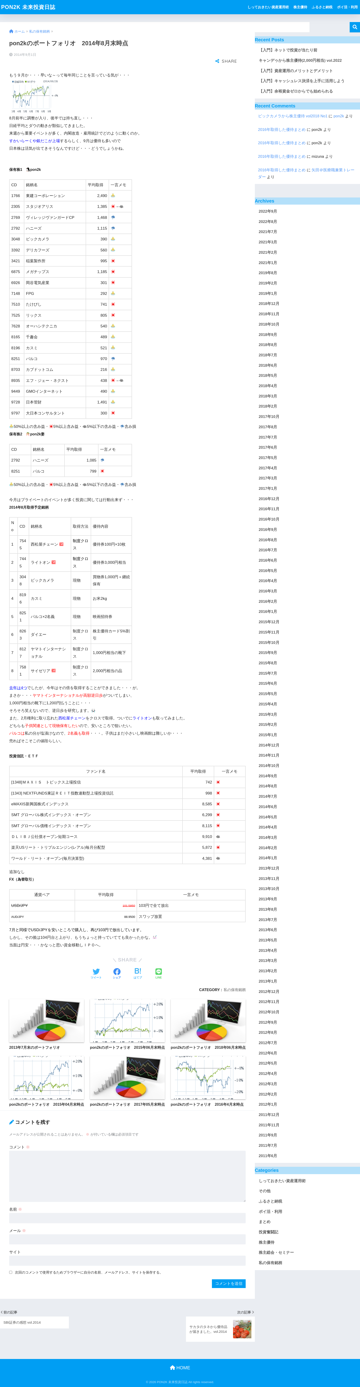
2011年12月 (269, 1115)
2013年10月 (269, 889)
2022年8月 (268, 222)
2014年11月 (269, 755)
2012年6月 (268, 1053)
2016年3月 (268, 591)
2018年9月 (268, 335)
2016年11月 (269, 509)
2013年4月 (268, 950)
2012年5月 (268, 1063)
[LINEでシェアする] (158, 974)
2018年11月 (269, 314)
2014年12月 (269, 745)
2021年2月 (268, 252)
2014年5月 (268, 817)
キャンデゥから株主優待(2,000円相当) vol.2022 (300, 60)
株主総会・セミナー (276, 1252)
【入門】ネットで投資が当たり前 (288, 50)
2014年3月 (268, 837)
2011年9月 (268, 1135)
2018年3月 (268, 396)
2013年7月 (268, 920)
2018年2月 (268, 406)
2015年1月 (268, 735)
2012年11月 (269, 1002)
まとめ (264, 1222)
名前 (15, 1209)
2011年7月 (268, 1145)
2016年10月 (269, 519)
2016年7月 (268, 550)
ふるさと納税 (322, 7)
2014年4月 (268, 827)
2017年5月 (268, 458)
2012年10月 (269, 1012)
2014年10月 (269, 766)
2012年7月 (268, 1043)
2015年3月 (268, 714)
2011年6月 (268, 1156)
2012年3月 (268, 1084)
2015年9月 (268, 653)
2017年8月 (268, 427)
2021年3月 (268, 242)
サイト (15, 1252)
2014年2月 (268, 848)
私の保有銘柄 (235, 990)
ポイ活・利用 (347, 7)
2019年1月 (268, 293)
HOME (180, 1367)
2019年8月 (268, 273)
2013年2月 (268, 971)
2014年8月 (268, 786)
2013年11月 (269, 879)
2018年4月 (268, 386)
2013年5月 (268, 940)
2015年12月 (269, 622)
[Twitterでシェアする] (96, 974)
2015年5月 (268, 694)
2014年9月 (268, 776)
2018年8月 (268, 345)
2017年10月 (269, 416)
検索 (355, 27)
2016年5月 (268, 571)
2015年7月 (268, 673)
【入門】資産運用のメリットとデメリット (296, 71)
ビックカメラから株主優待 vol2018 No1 (293, 116)
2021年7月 (268, 232)
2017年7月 (268, 437)
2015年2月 (268, 724)
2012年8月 (268, 1032)
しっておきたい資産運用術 (268, 7)
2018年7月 (268, 355)
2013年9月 (268, 899)
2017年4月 (268, 468)
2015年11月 (269, 632)
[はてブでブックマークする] (138, 974)
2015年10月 (269, 642)
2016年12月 (269, 499)
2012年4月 (268, 1073)
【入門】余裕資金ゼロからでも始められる (296, 91)
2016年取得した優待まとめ (282, 129)
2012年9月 (268, 1022)
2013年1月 (268, 981)
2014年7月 (268, 796)
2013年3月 (268, 960)
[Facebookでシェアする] (117, 974)
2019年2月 (268, 283)
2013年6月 (268, 930)
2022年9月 (268, 211)
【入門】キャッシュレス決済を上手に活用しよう (302, 81)
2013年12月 (269, 868)
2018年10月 (269, 324)
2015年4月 (268, 704)
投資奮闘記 (268, 1232)
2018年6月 (268, 365)
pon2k (339, 116)
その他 (264, 1191)
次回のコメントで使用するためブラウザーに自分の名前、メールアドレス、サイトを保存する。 (89, 1272)
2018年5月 (268, 375)
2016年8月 (268, 540)
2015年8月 (268, 663)
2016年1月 (268, 611)
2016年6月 (268, 560)
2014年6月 (268, 807)
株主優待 (300, 7)
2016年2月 (268, 601)
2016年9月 (268, 529)
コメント (19, 1147)
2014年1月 (268, 858)
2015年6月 (268, 683)
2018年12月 (269, 304)
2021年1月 (268, 263)
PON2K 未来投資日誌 (28, 7)
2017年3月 (268, 478)
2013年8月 (268, 909)
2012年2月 (268, 1094)
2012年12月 (269, 992)
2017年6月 (268, 447)
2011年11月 (269, 1125)
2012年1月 (268, 1104)
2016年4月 (268, 581)
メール (17, 1231)
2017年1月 (268, 488)
